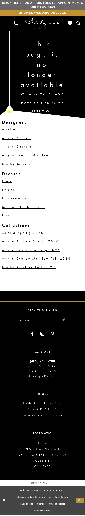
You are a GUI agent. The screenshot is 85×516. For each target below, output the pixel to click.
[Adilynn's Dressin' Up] (42, 24)
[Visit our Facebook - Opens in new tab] (32, 334)
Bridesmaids (14, 199)
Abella (9, 130)
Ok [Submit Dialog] (80, 501)
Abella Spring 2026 (23, 233)
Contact (42, 467)
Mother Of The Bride (23, 208)
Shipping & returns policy (42, 456)
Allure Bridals (16, 139)
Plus (6, 216)
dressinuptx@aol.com (42, 377)
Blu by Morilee (17, 165)
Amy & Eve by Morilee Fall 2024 (36, 259)
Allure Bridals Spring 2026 (30, 242)
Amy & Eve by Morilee (25, 156)
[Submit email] (64, 320)
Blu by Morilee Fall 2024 (29, 268)
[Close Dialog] (4, 501)
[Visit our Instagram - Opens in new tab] (42, 334)
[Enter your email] (42, 320)
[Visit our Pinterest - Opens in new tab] (52, 334)
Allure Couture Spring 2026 (31, 251)
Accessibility (42, 461)
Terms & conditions (42, 450)
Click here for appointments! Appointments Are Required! (42, 4)
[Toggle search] (78, 24)
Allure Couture (17, 147)
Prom (7, 182)
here (48, 511)
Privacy (42, 444)
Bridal (8, 190)
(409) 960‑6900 (42, 362)
